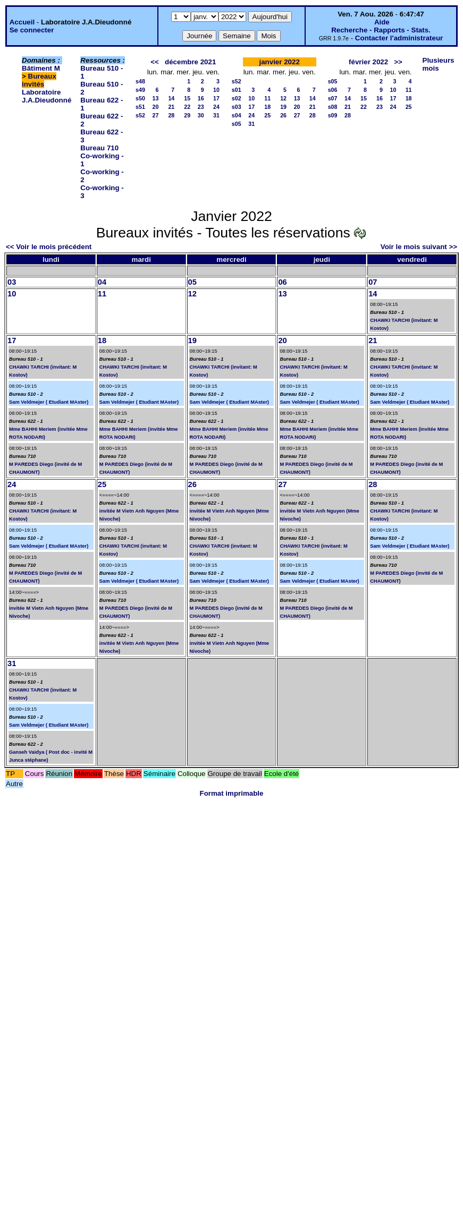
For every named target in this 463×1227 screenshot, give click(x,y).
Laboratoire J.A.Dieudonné (46, 96)
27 (155, 115)
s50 (140, 98)
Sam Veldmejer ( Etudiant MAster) (48, 402)
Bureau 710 (99, 148)
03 (11, 282)
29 (187, 115)
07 (372, 282)
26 (283, 115)
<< (154, 62)
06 (282, 282)
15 (187, 98)
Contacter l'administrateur (399, 38)
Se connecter (32, 30)
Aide (382, 22)
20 (155, 107)
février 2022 (368, 62)
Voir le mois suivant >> (419, 247)
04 (102, 282)
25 (267, 115)
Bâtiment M (41, 68)
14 (171, 98)
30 (201, 115)
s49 (140, 90)
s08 (333, 107)
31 (216, 115)
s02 (236, 98)
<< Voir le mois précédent (48, 247)
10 (216, 90)
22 (187, 107)
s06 (333, 90)
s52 (140, 115)
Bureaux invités (39, 80)
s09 (333, 115)
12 (283, 98)
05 (192, 282)
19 (283, 107)
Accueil (22, 22)
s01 (236, 90)
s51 (140, 107)
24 (216, 107)
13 (155, 98)
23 (201, 107)
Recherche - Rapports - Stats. (381, 30)
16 (201, 98)
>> (398, 62)
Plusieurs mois (438, 64)
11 (267, 98)
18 (267, 107)
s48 (140, 81)
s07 (333, 98)
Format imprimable (232, 793)
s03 (236, 107)
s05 (236, 124)
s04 (236, 115)
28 (171, 115)
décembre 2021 (190, 62)
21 (171, 107)
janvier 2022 (279, 62)
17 (216, 98)
